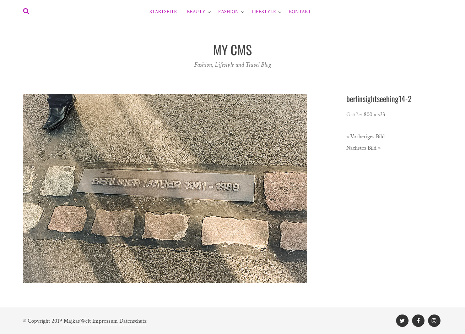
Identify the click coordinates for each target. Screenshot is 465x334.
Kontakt (300, 12)
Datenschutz (132, 321)
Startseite (163, 12)
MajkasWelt (77, 321)
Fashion (228, 12)
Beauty (196, 12)
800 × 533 (374, 114)
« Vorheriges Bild (365, 136)
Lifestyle (264, 12)
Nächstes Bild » (363, 148)
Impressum (105, 321)
